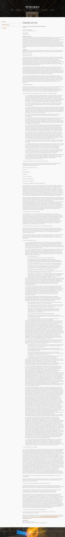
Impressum (4, 27)
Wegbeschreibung (5, 24)
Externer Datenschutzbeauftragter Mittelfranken (49, 516)
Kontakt (3, 21)
